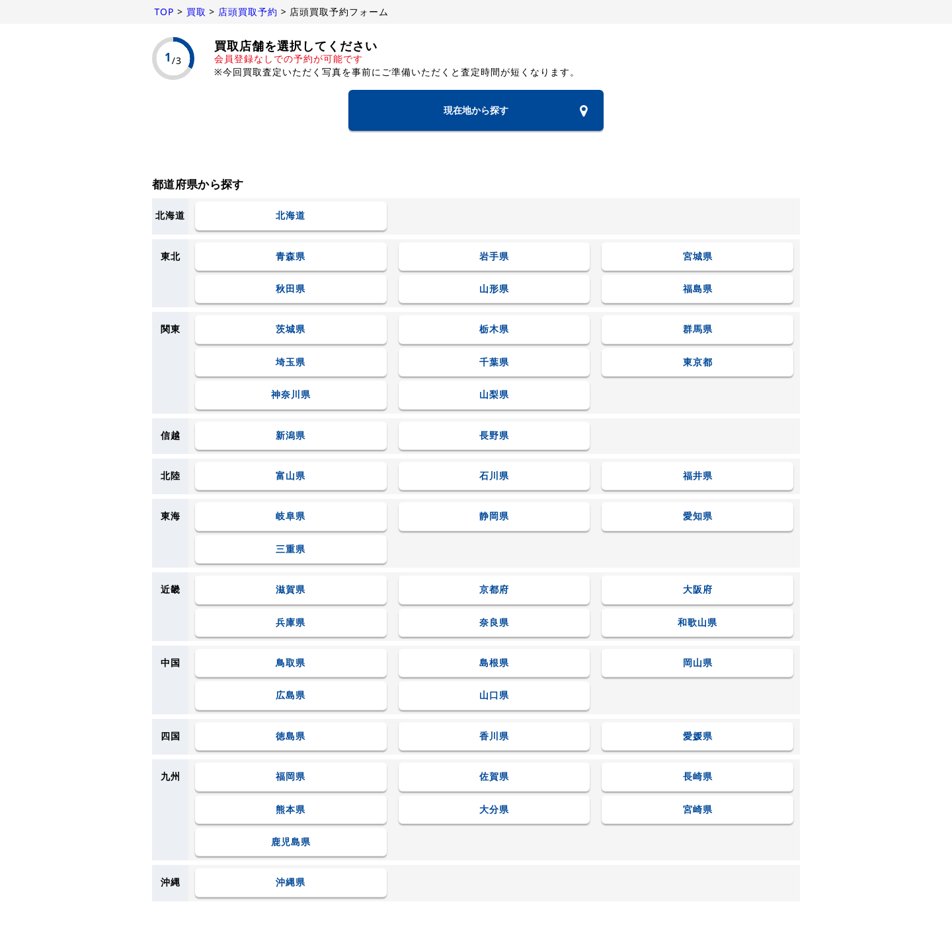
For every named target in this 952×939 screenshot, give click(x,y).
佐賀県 (494, 776)
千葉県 (494, 362)
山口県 (494, 695)
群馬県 (698, 329)
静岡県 (494, 516)
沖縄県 (290, 882)
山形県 (494, 289)
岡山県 (698, 662)
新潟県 (290, 435)
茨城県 (290, 329)
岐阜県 (290, 516)
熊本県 (290, 809)
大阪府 (698, 589)
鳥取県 (290, 662)
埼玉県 (290, 362)
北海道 (290, 215)
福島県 (698, 289)
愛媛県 (698, 736)
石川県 (494, 476)
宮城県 (698, 256)
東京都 (698, 362)
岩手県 (494, 256)
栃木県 (494, 329)
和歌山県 (697, 622)
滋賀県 (290, 589)
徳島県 (290, 736)
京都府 (494, 589)
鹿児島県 (291, 841)
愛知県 (698, 516)
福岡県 (290, 776)
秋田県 (290, 289)
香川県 (494, 736)
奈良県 (494, 622)
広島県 (290, 695)
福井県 (698, 476)
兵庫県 (290, 622)
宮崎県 (698, 809)
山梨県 (494, 395)
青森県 (290, 256)
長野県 (494, 435)
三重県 (290, 549)
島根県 (494, 662)
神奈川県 (291, 395)
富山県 (290, 476)
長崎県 (698, 776)
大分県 (494, 809)
